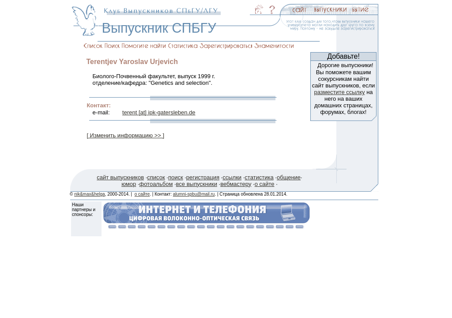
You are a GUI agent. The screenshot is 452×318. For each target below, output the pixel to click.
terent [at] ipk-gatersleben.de (159, 112)
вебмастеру (235, 184)
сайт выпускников (120, 177)
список (156, 177)
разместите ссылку (339, 92)
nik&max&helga (89, 194)
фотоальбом (156, 184)
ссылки (231, 177)
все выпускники (196, 184)
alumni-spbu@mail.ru (194, 194)
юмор (128, 184)
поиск (175, 177)
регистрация (202, 177)
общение (289, 177)
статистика (259, 177)
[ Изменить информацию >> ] (125, 135)
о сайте (265, 184)
